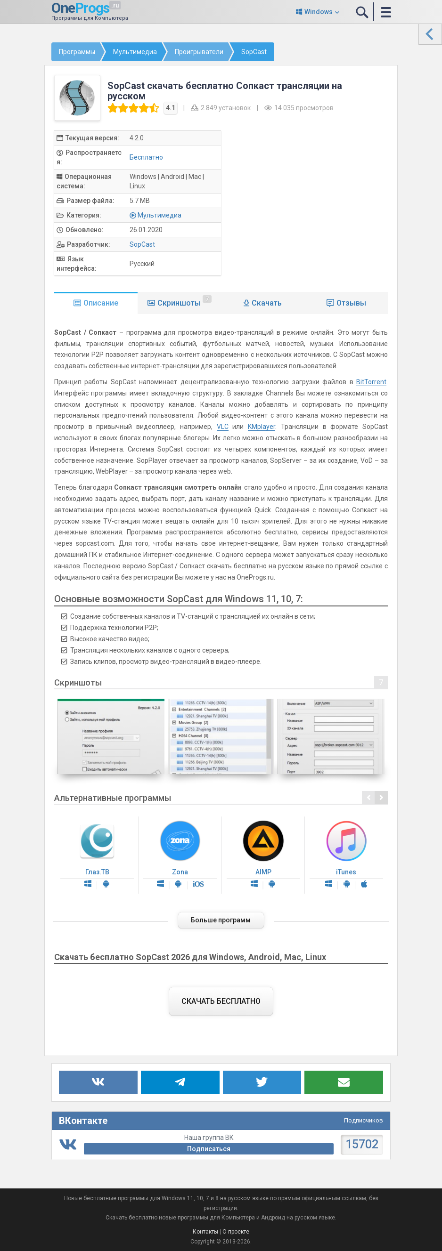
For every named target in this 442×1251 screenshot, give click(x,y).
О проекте (235, 1231)
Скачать (267, 303)
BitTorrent (371, 382)
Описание (100, 303)
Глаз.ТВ (97, 855)
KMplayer (261, 426)
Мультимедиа (159, 215)
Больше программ (221, 920)
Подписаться (208, 1149)
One (80, 8)
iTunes (346, 855)
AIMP (263, 855)
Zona (180, 855)
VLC (223, 426)
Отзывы (351, 303)
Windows (318, 12)
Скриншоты (184, 301)
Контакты (205, 1231)
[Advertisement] (314, 196)
